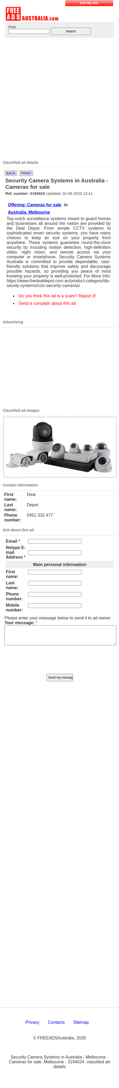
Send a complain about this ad (47, 303)
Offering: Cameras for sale (34, 205)
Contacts (56, 1026)
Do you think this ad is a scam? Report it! (57, 296)
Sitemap (81, 1026)
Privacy (32, 1026)
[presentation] (59, 662)
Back (10, 173)
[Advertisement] (54, 97)
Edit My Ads (89, 3)
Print (26, 173)
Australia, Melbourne (29, 212)
